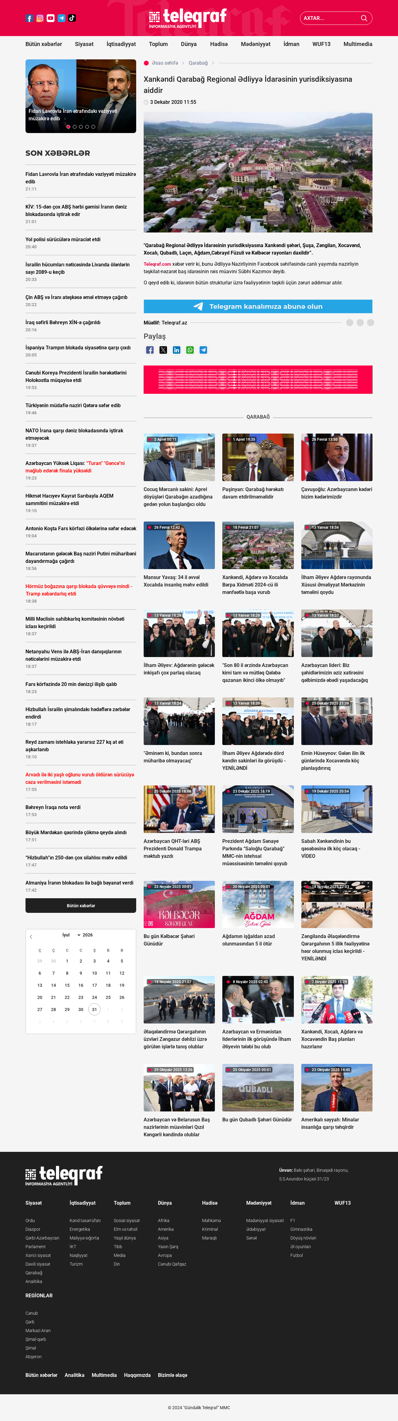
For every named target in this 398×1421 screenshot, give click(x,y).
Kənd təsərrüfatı (85, 1220)
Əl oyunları (300, 1246)
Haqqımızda (137, 1375)
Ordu (30, 1220)
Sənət (251, 1237)
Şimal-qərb (35, 1339)
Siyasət (84, 44)
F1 (292, 1220)
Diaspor (32, 1229)
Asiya (163, 1237)
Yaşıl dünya (125, 1237)
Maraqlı (209, 1237)
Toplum (158, 44)
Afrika (163, 1220)
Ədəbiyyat (256, 1229)
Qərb (30, 1321)
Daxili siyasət (37, 1264)
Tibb (118, 1246)
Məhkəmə (211, 1220)
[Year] (91, 934)
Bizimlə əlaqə (172, 1375)
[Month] (70, 935)
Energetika (80, 1229)
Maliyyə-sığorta (84, 1237)
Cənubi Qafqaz (172, 1264)
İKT (73, 1246)
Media (120, 1255)
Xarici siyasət (38, 1255)
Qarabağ (33, 1272)
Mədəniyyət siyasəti (265, 1220)
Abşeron (33, 1356)
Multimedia (358, 44)
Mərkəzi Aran (38, 1330)
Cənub (31, 1313)
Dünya (189, 44)
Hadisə (219, 44)
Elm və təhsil (125, 1229)
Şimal (30, 1347)
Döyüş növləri (303, 1237)
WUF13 (321, 44)
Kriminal (210, 1229)
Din (117, 1264)
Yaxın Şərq (168, 1246)
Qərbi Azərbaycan (42, 1237)
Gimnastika (301, 1229)
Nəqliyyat (79, 1255)
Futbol (296, 1255)
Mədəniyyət (256, 44)
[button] (68, 127)
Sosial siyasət (127, 1220)
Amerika (166, 1229)
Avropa (165, 1255)
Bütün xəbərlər (43, 44)
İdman (291, 44)
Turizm (76, 1264)
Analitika (33, 1281)
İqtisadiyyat (121, 44)
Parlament (35, 1246)
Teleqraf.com (157, 264)
